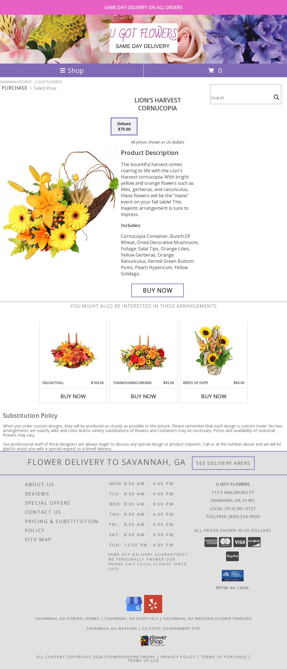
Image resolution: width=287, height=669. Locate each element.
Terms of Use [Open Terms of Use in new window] (143, 660)
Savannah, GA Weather (111, 628)
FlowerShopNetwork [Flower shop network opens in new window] (130, 656)
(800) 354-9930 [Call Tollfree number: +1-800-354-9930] (244, 516)
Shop (72, 70)
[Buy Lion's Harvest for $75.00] (157, 290)
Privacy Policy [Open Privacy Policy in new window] (178, 656)
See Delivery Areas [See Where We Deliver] (223, 463)
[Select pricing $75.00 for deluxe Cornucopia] (124, 126)
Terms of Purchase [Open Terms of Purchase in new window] (224, 656)
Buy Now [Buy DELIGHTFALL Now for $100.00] (73, 396)
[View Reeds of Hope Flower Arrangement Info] (214, 350)
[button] (233, 575)
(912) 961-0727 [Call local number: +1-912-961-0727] (240, 508)
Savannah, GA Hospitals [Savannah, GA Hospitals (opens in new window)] (132, 618)
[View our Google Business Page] (134, 611)
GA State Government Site (171, 628)
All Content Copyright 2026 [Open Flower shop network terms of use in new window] (69, 656)
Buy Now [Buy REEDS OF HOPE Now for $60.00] (214, 396)
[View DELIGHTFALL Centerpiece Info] (73, 350)
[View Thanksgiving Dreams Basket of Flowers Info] (143, 350)
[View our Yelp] (153, 611)
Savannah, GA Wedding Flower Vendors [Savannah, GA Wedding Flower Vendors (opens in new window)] (207, 618)
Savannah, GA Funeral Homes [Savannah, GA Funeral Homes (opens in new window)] (67, 618)
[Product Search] (240, 98)
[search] (276, 97)
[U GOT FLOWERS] (143, 49)
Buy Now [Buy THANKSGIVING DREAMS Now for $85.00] (143, 396)
